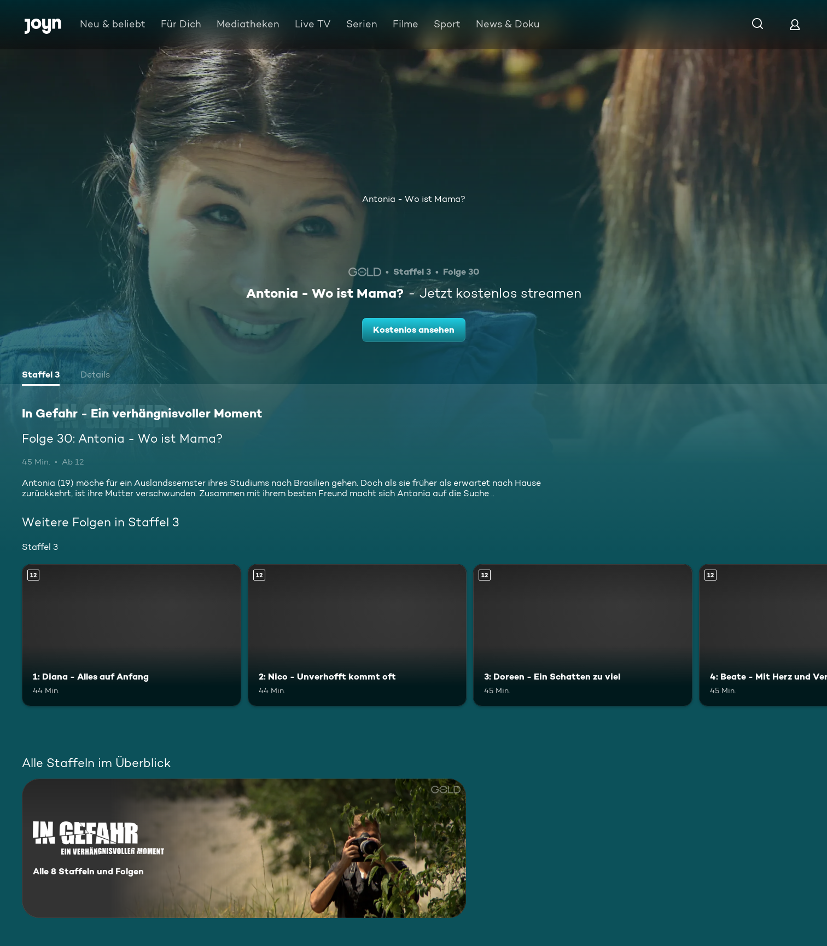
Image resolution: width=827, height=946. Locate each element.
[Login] (794, 24)
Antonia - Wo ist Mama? (413, 199)
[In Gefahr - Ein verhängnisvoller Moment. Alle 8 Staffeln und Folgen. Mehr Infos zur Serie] (244, 848)
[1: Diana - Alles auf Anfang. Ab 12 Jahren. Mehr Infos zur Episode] (131, 635)
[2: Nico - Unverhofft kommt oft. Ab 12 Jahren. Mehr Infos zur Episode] (357, 635)
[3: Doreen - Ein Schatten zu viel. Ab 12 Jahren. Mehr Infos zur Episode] (582, 635)
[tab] (41, 376)
